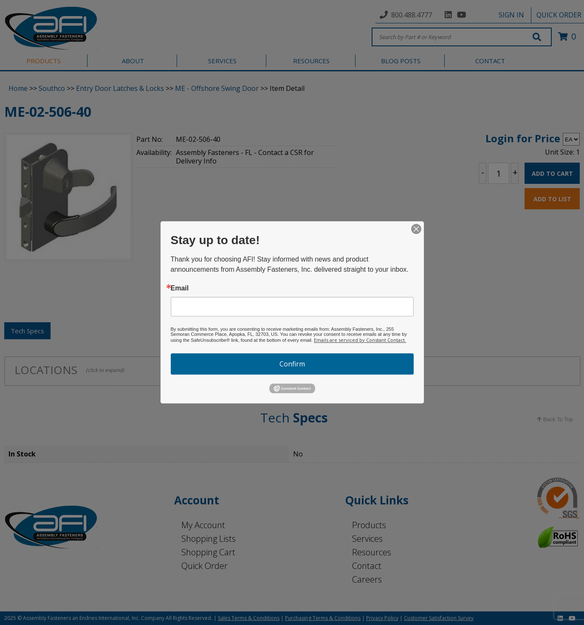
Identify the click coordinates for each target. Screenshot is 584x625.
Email (180, 288)
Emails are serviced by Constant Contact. (360, 340)
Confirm (292, 364)
